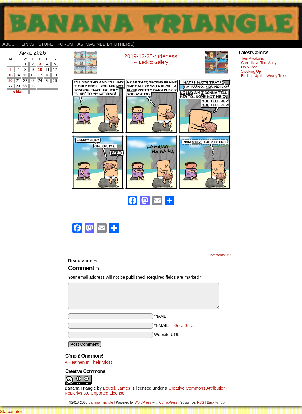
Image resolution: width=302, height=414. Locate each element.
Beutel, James (116, 388)
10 (40, 69)
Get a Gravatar (186, 325)
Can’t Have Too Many (258, 63)
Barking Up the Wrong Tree (263, 76)
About (9, 44)
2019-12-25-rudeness (150, 56)
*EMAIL (176, 325)
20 (10, 81)
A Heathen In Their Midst (88, 362)
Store (45, 44)
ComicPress (168, 402)
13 (10, 75)
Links (28, 44)
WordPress (143, 402)
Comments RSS (220, 255)
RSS (200, 402)
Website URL (166, 334)
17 (40, 75)
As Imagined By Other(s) (106, 44)
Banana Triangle (80, 388)
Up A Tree (249, 67)
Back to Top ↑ (217, 402)
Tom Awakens (252, 58)
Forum (65, 44)
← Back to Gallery (150, 62)
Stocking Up (251, 71)
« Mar (17, 92)
